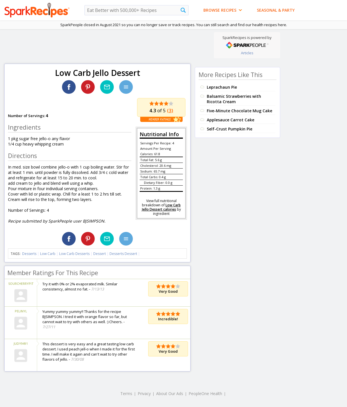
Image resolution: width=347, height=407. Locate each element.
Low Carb (47, 253)
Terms (126, 393)
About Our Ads (169, 393)
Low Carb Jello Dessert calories (161, 207)
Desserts (29, 253)
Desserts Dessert (123, 253)
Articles (247, 52)
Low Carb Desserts (74, 253)
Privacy (144, 393)
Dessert (99, 253)
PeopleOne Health (205, 393)
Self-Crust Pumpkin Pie (229, 129)
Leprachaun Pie (222, 87)
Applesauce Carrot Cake (230, 119)
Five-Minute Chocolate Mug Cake (239, 110)
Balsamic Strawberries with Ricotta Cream (234, 99)
